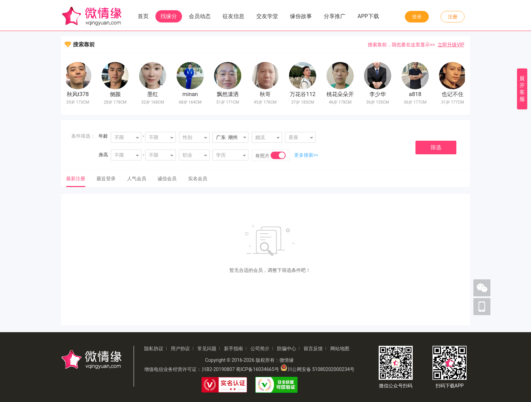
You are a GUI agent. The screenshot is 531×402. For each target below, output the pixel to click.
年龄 (103, 136)
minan (190, 94)
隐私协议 (153, 348)
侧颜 (115, 94)
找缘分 (169, 16)
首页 (143, 16)
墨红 (153, 94)
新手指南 (233, 348)
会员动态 (200, 16)
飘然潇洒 (228, 94)
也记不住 (453, 94)
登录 (417, 16)
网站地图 (339, 348)
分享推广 (335, 16)
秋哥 (265, 94)
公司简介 (260, 348)
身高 (103, 154)
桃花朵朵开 (340, 94)
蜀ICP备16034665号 (257, 369)
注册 (452, 16)
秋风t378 (78, 94)
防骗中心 (286, 348)
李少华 (378, 94)
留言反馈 (313, 348)
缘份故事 (301, 16)
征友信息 (233, 16)
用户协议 (180, 348)
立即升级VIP (451, 44)
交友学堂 (267, 16)
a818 (416, 94)
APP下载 (368, 16)
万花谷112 (303, 94)
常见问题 (206, 348)
